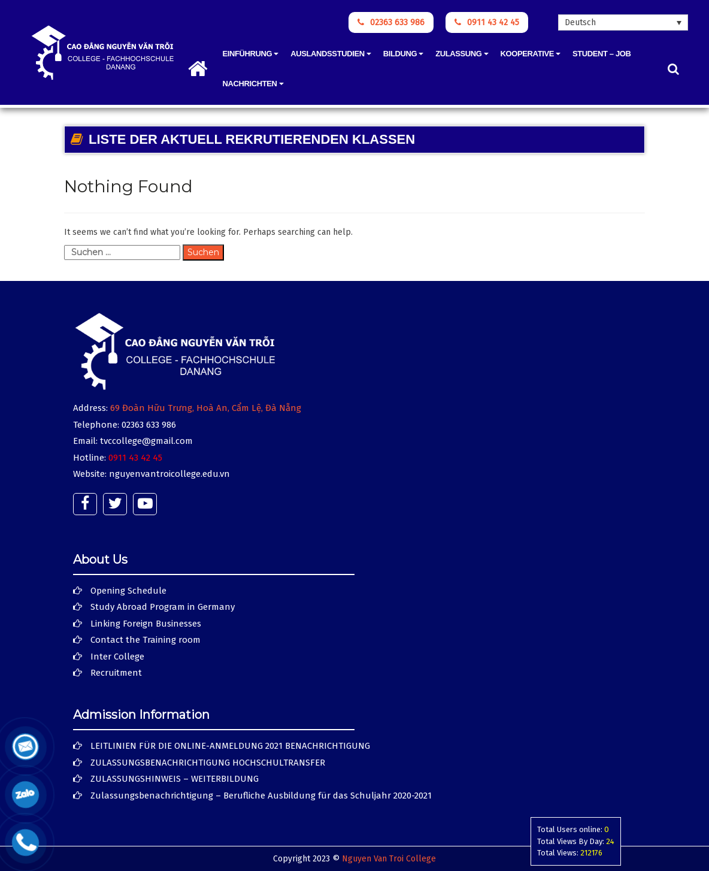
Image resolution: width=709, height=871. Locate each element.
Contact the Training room (145, 639)
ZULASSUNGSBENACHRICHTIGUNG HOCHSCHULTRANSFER (207, 762)
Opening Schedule (128, 590)
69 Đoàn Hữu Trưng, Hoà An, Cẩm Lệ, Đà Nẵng (205, 408)
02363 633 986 (391, 22)
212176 (591, 852)
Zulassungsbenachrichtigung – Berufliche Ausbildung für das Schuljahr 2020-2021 (261, 795)
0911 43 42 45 (487, 22)
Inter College (117, 656)
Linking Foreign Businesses (145, 623)
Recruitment (116, 672)
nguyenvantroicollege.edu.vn (169, 473)
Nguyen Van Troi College (389, 859)
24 (610, 841)
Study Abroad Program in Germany (162, 606)
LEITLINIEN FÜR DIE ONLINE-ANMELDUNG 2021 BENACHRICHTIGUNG (230, 745)
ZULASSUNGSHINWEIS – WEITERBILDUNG (174, 778)
